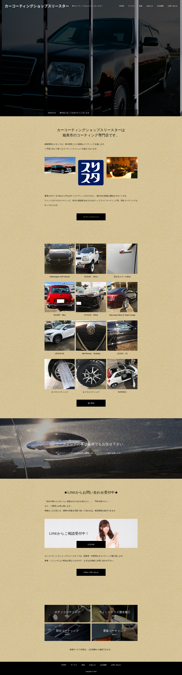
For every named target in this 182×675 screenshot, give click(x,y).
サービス (131, 6)
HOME (121, 6)
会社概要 (160, 6)
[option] (91, 58)
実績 (140, 6)
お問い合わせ (173, 6)
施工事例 (91, 403)
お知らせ (149, 6)
